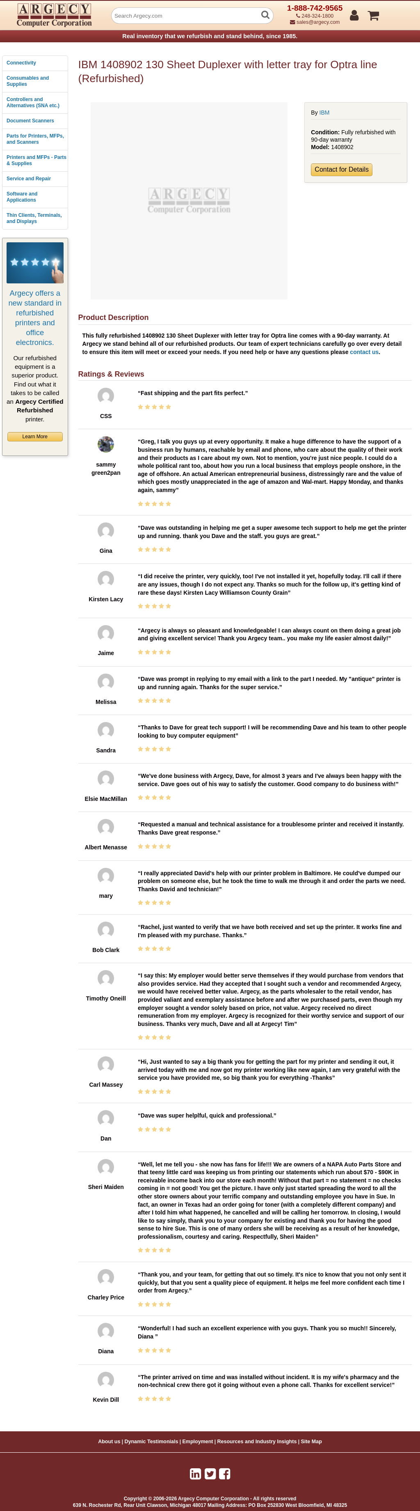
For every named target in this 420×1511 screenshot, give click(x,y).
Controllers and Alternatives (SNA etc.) (33, 103)
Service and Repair (29, 179)
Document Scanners (30, 121)
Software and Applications (22, 197)
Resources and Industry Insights (257, 1441)
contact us (364, 352)
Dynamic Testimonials (151, 1441)
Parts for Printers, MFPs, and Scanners (35, 139)
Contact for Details (342, 169)
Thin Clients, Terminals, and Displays (34, 218)
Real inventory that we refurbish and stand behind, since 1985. (209, 36)
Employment (198, 1441)
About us (109, 1441)
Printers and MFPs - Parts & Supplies (36, 160)
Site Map (311, 1441)
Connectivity (21, 63)
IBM (325, 112)
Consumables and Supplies (28, 81)
